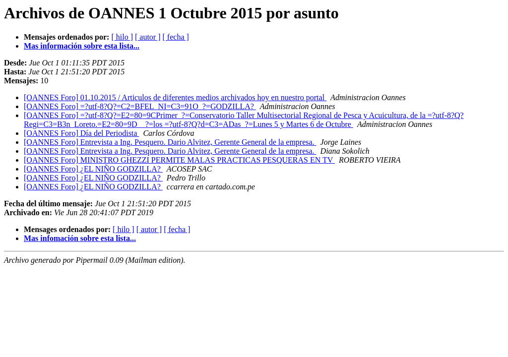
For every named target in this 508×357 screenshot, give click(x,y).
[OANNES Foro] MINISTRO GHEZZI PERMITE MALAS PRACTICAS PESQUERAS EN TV (179, 160)
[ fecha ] (176, 37)
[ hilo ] (122, 37)
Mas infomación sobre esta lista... (80, 238)
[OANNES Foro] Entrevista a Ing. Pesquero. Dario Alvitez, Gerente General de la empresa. (170, 142)
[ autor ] (148, 37)
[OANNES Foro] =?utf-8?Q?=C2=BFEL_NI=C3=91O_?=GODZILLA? (140, 106)
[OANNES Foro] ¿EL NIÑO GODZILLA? (93, 169)
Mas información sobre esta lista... (81, 46)
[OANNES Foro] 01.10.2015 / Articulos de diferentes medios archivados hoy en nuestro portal (175, 97)
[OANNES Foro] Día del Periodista (81, 133)
